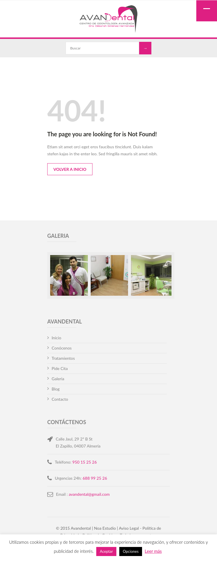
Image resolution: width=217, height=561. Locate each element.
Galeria (58, 378)
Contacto (60, 399)
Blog (56, 388)
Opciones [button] (131, 551)
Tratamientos (63, 358)
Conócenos (62, 347)
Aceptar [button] (106, 551)
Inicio (56, 337)
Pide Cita (60, 368)
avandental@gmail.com (89, 494)
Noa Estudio (105, 528)
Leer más (153, 551)
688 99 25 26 (95, 478)
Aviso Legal (129, 528)
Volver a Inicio (69, 169)
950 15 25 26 (84, 462)
